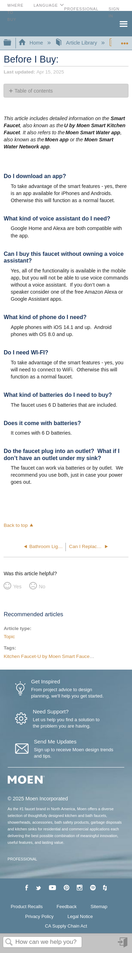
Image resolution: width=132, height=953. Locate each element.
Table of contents (33, 91)
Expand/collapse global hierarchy (12, 43)
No (42, 586)
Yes (17, 586)
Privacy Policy (39, 916)
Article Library (76, 43)
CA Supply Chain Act (66, 926)
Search (9, 942)
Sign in (123, 945)
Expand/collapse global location (124, 40)
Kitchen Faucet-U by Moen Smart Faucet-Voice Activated (64, 656)
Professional (81, 9)
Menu (123, 23)
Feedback (67, 906)
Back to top (15, 525)
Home (31, 43)
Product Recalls (27, 906)
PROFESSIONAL (22, 859)
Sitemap (98, 906)
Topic (9, 636)
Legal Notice (80, 916)
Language (46, 5)
